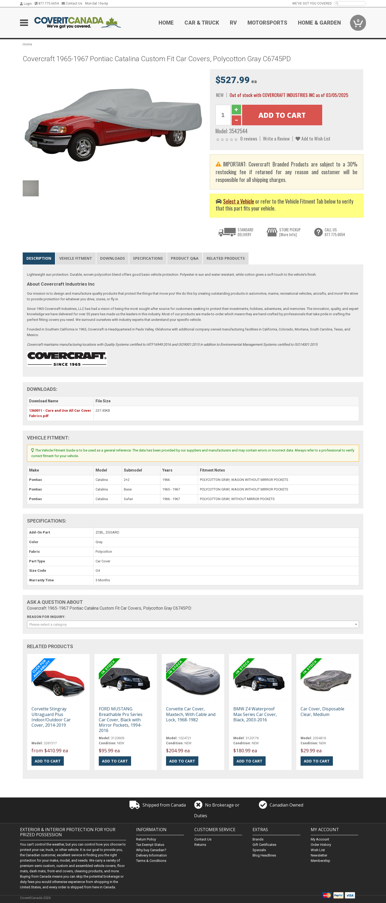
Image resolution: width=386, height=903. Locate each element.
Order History (321, 845)
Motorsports (267, 23)
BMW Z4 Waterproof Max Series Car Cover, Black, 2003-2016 (255, 714)
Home (166, 23)
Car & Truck (201, 23)
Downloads (112, 258)
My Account (320, 839)
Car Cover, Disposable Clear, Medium (322, 711)
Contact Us (72, 3)
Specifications (148, 258)
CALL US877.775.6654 (335, 232)
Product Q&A (185, 258)
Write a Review (276, 138)
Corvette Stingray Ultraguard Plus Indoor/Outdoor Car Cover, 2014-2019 (51, 717)
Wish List (318, 850)
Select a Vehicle (238, 201)
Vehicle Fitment (75, 258)
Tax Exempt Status (150, 845)
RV (233, 23)
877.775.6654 (47, 3)
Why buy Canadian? (151, 850)
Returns (200, 845)
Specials (259, 850)
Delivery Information (151, 855)
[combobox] (193, 624)
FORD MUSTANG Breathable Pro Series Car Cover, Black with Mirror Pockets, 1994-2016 (121, 719)
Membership (320, 861)
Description (38, 258)
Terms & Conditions (151, 861)
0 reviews (248, 138)
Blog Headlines (264, 855)
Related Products (226, 258)
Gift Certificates (264, 845)
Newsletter (319, 855)
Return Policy (146, 839)
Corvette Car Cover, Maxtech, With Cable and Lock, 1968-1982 (190, 714)
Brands (258, 839)
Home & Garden (319, 23)
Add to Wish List (313, 138)
